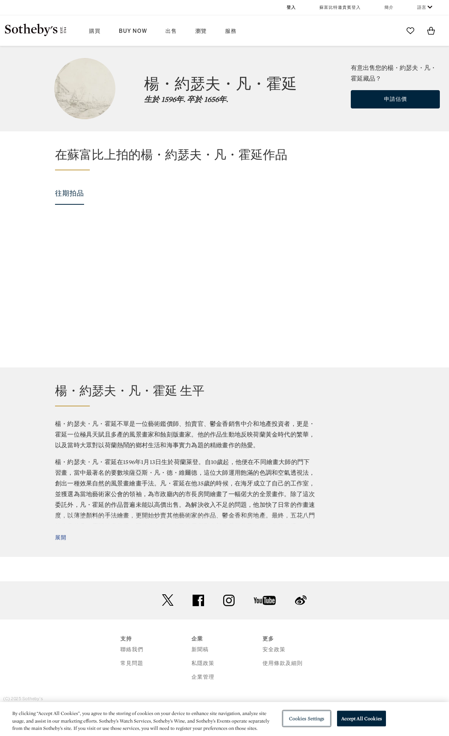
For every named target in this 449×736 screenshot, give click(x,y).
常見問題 (131, 685)
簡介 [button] (389, 7)
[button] (229, 158)
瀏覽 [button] (201, 31)
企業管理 (202, 699)
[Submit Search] (390, 30)
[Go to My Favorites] (410, 30)
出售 (171, 31)
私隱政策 (202, 685)
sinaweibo (300, 622)
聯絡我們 (131, 671)
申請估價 (395, 99)
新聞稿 (200, 671)
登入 (291, 7)
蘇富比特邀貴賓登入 (340, 7)
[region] (224, 719)
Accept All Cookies (361, 718)
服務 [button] (231, 31)
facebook (198, 622)
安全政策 (274, 671)
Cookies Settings (306, 718)
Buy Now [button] (133, 31)
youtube (265, 622)
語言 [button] (421, 7)
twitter (167, 622)
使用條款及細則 (283, 685)
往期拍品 (69, 193)
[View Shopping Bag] (431, 30)
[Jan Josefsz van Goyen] (59, 271)
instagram (229, 622)
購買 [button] (94, 31)
